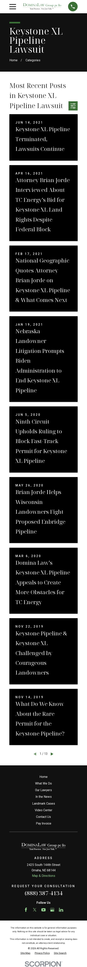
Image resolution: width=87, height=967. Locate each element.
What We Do (43, 783)
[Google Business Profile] (52, 910)
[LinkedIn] (61, 910)
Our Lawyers (43, 790)
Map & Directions (43, 876)
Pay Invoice (43, 823)
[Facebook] (26, 910)
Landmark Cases (43, 803)
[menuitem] (25, 953)
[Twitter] (35, 910)
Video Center (43, 810)
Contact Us (43, 817)
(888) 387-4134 (44, 893)
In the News (44, 797)
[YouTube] (43, 910)
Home (43, 777)
